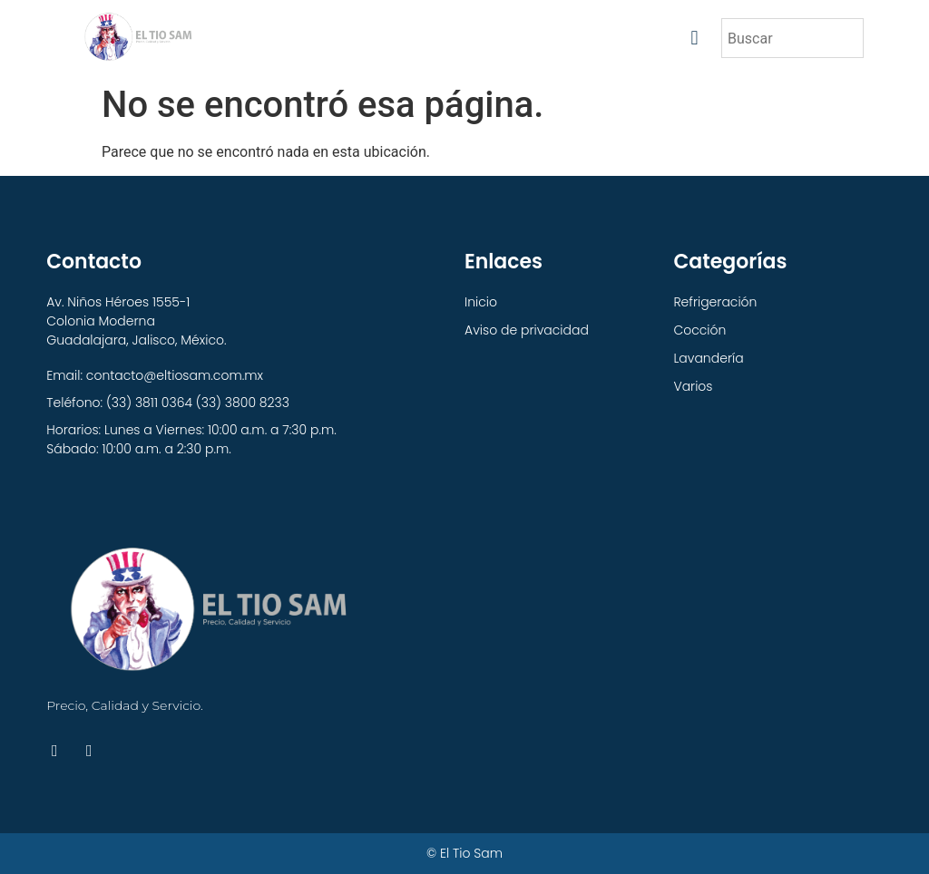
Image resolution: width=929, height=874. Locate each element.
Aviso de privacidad (526, 330)
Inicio (480, 302)
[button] (694, 38)
